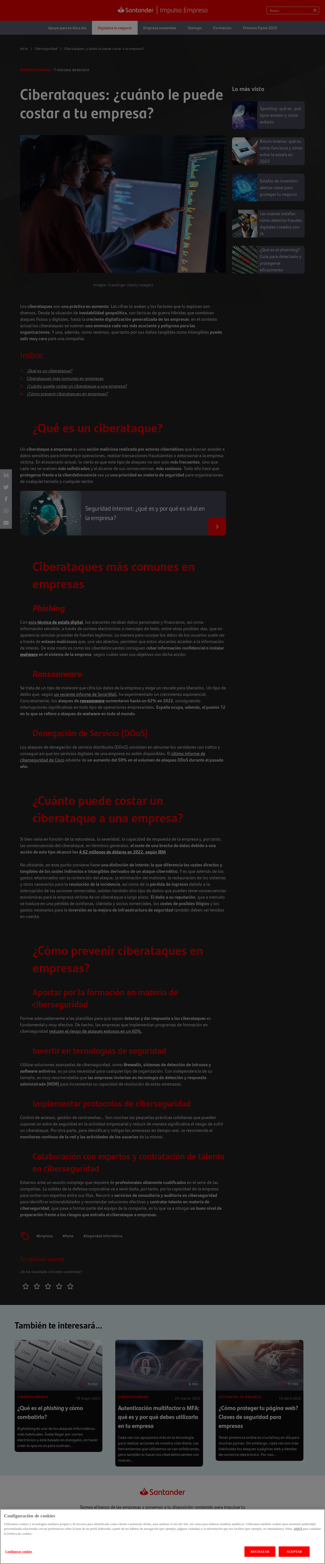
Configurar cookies (18, 1551)
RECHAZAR (260, 1551)
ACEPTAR (294, 1551)
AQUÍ (298, 1529)
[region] (162, 1536)
